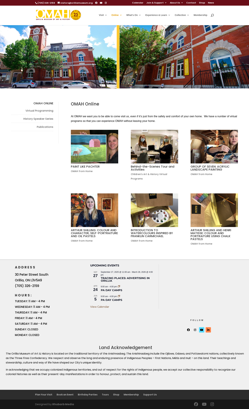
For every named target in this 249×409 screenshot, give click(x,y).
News (211, 3)
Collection (180, 15)
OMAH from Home (82, 171)
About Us (175, 3)
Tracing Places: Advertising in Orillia (125, 279)
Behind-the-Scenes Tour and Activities (152, 168)
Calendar (137, 3)
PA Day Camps (111, 290)
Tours (105, 394)
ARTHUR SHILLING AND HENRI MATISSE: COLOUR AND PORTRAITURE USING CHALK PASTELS (211, 234)
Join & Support (155, 3)
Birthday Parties (88, 394)
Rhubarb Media (63, 404)
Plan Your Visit (43, 394)
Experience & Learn (156, 15)
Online (115, 15)
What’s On (132, 15)
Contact (191, 3)
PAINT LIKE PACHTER (85, 166)
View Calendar (99, 306)
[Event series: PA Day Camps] (119, 286)
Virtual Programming (39, 111)
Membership (200, 15)
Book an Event (65, 394)
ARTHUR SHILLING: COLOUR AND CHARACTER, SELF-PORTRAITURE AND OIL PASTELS (94, 233)
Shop (202, 3)
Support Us (150, 394)
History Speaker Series (38, 119)
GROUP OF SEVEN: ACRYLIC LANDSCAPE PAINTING (210, 168)
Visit (101, 15)
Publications (45, 127)
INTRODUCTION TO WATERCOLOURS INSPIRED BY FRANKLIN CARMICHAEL (152, 233)
